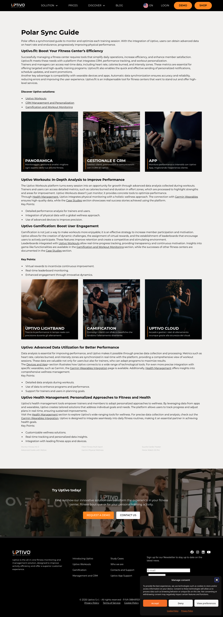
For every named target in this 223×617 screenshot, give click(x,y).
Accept (155, 603)
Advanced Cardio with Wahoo (33, 450)
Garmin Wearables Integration (88, 368)
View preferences (206, 603)
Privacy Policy (187, 611)
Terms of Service (111, 603)
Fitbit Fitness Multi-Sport (92, 447)
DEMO (183, 5)
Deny (181, 603)
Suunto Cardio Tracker (151, 447)
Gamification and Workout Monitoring (49, 107)
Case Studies (74, 200)
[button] (216, 579)
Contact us (128, 515)
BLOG (119, 5)
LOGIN (165, 5)
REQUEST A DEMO (98, 515)
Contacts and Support (122, 570)
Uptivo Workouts (36, 98)
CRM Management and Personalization (50, 102)
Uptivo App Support (121, 575)
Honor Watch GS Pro (151, 450)
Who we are (117, 564)
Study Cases (117, 558)
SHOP (203, 5)
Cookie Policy (172, 611)
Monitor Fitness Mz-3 (30, 447)
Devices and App (36, 364)
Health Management (45, 196)
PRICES (73, 5)
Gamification (79, 570)
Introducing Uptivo (82, 558)
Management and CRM (85, 575)
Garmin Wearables (186, 196)
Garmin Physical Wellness (92, 450)
